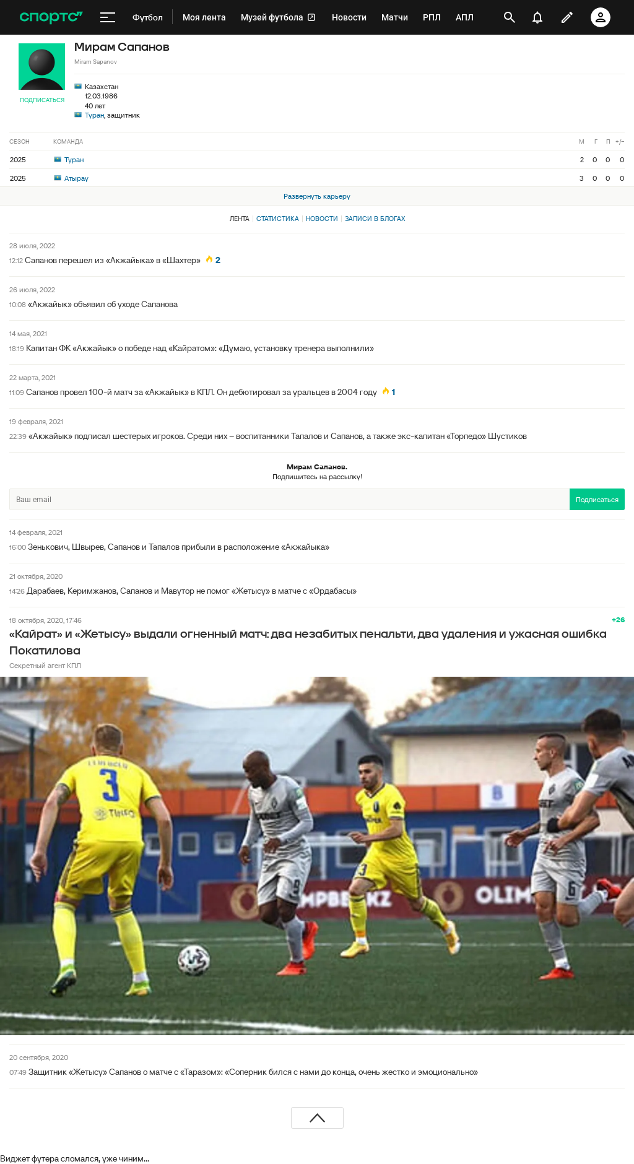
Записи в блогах (375, 218)
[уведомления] (537, 17)
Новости (322, 218)
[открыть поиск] (510, 17)
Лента (240, 218)
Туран (94, 114)
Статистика (277, 218)
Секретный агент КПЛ (45, 665)
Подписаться (42, 100)
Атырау (71, 178)
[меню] (108, 17)
